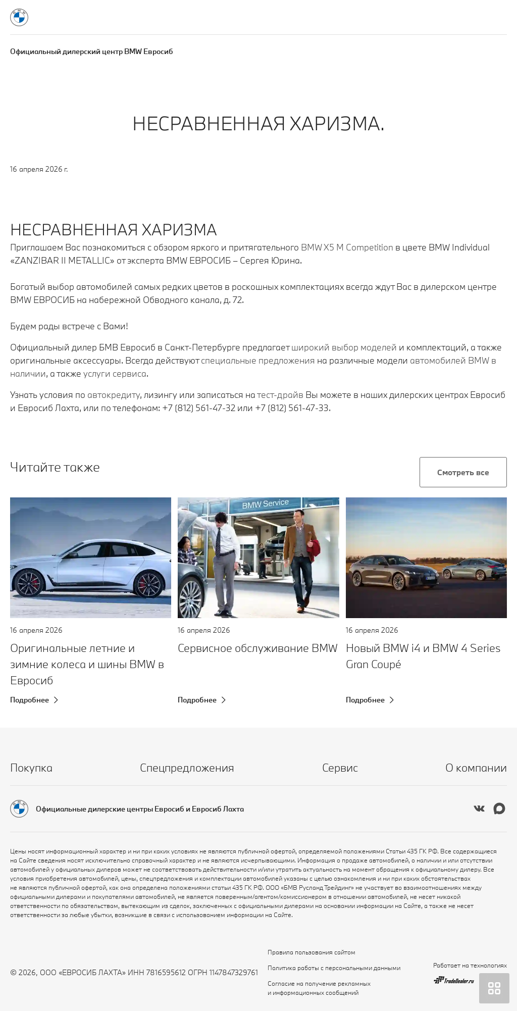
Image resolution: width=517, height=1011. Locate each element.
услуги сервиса (114, 373)
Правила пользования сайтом (311, 952)
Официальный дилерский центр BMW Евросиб (91, 51)
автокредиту (113, 394)
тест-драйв (280, 394)
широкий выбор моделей (344, 347)
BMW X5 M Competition (347, 247)
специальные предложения (258, 360)
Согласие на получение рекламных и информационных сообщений (319, 987)
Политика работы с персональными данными (334, 968)
